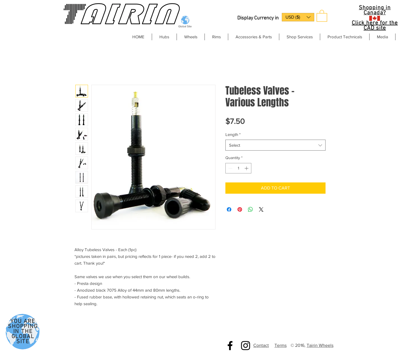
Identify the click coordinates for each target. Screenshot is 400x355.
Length (233, 134)
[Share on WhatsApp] (250, 209)
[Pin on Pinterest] (239, 209)
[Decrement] (229, 168)
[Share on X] (261, 209)
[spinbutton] (238, 168)
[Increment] (246, 168)
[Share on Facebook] (229, 209)
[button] (298, 17)
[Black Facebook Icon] (230, 346)
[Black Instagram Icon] (245, 346)
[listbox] (298, 17)
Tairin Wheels (320, 345)
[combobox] (275, 145)
